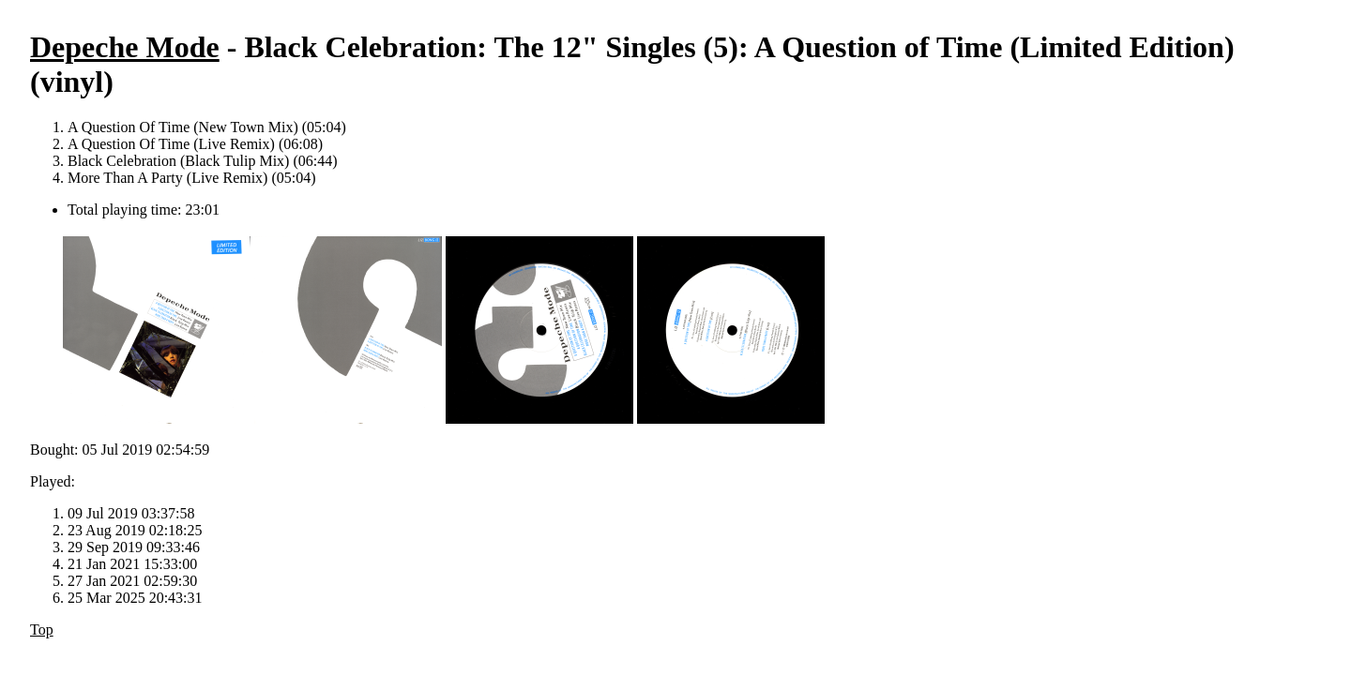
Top (41, 630)
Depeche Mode (125, 47)
